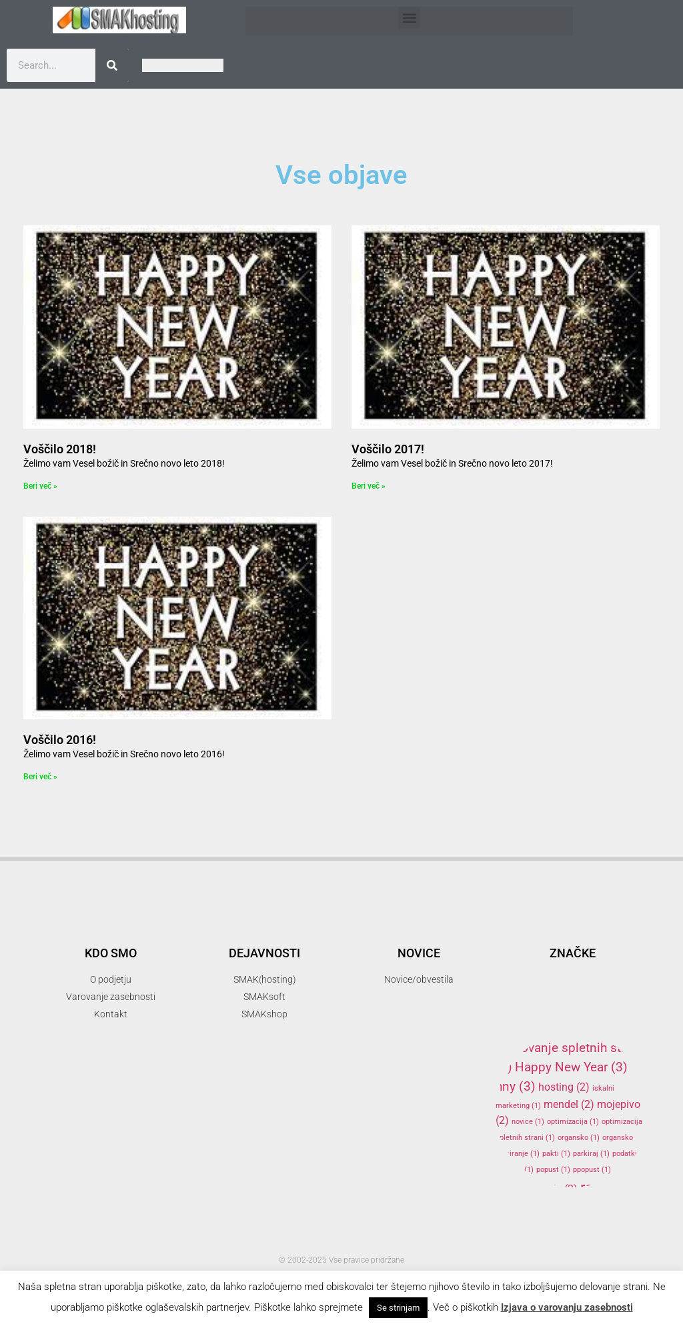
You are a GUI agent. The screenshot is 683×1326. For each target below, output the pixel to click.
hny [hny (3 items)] (516, 1086)
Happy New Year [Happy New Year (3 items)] (571, 1067)
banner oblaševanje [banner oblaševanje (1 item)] (606, 973)
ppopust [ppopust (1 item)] (592, 1169)
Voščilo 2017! (388, 449)
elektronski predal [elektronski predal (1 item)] (576, 1007)
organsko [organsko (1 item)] (579, 1137)
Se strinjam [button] (398, 1308)
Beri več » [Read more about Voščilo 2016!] (40, 776)
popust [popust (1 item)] (553, 1169)
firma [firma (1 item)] (526, 1029)
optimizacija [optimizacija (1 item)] (573, 1121)
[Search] (112, 65)
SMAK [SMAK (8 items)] (564, 1212)
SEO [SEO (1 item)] (508, 1217)
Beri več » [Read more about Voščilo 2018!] (40, 486)
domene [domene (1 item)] (553, 991)
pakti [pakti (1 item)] (556, 1153)
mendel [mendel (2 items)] (569, 1104)
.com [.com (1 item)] (510, 932)
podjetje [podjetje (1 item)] (515, 1169)
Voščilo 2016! (59, 740)
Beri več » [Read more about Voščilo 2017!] (369, 486)
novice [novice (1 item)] (528, 1121)
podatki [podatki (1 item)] (630, 1153)
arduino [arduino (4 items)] (531, 970)
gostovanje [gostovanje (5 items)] (594, 1025)
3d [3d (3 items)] (565, 930)
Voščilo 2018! (59, 449)
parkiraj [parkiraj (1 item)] (591, 1153)
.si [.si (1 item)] (536, 932)
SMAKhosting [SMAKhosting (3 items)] (556, 1237)
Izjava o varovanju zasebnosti (567, 1307)
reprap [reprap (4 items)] (612, 1187)
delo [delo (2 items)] (514, 989)
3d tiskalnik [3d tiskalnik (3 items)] (558, 949)
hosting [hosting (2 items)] (564, 1087)
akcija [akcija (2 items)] (626, 950)
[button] (409, 18)
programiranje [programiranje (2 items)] (537, 1189)
